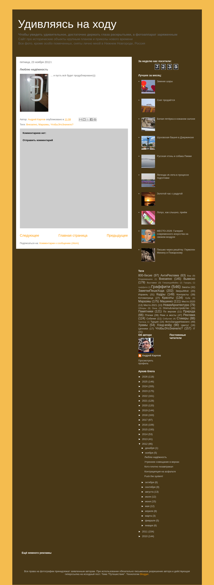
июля (148, 496)
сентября (150, 487)
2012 (145, 443)
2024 (145, 386)
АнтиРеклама (170, 275)
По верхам (169, 311)
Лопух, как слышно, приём (172, 212)
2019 (145, 410)
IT (194, 328)
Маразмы (43, 124)
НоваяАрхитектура (176, 305)
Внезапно (31, 124)
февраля (150, 520)
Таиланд (142, 322)
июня (148, 501)
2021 (145, 400)
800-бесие (145, 275)
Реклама (189, 315)
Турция (155, 321)
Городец (187, 283)
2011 (145, 531)
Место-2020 (188, 301)
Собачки (151, 318)
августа (149, 491)
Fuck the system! (153, 476)
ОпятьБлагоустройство (176, 308)
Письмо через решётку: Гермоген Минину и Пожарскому (176, 251)
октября (150, 482)
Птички (149, 315)
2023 (145, 391)
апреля (149, 511)
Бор (189, 275)
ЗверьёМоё (182, 290)
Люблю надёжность (155, 457)
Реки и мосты (168, 315)
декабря (150, 448)
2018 (145, 415)
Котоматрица (145, 297)
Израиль (143, 294)
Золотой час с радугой (170, 193)
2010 (145, 536)
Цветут (185, 325)
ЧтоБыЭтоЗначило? (62, 124)
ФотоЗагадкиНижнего (177, 321)
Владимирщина (145, 279)
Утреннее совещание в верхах (161, 461)
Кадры (160, 294)
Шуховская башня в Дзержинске (175, 137)
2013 (145, 439)
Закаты (186, 287)
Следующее (29, 235)
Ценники (143, 328)
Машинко (166, 301)
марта (149, 515)
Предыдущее (117, 235)
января (149, 525)
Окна (154, 308)
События (167, 318)
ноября (149, 452)
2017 (145, 419)
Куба (187, 298)
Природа (189, 311)
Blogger (144, 574)
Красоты (168, 297)
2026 (145, 376)
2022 (145, 396)
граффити (143, 287)
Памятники (145, 311)
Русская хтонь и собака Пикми (174, 156)
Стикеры (183, 318)
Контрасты (182, 294)
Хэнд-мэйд (164, 325)
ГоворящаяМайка (170, 283)
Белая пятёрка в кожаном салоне (176, 118)
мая (147, 506)
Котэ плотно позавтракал (158, 466)
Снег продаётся (166, 100)
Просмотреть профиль (145, 362)
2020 (145, 405)
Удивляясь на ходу (67, 24)
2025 (145, 381)
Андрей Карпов (151, 355)
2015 (145, 429)
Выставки (152, 282)
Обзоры (142, 308)
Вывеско (189, 278)
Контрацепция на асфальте (160, 471)
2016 (145, 424)
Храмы (143, 325)
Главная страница (72, 235)
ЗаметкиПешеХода (151, 290)
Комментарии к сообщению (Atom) (59, 243)
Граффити (160, 286)
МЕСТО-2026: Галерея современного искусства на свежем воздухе (172, 233)
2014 (145, 434)
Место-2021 (150, 305)
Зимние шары (165, 81)
